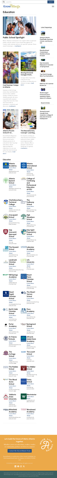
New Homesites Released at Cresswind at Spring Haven (46, 64)
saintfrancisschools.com (15, 344)
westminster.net (31, 400)
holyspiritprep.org (31, 240)
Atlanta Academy (13, 165)
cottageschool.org (13, 361)
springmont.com (31, 331)
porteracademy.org (13, 331)
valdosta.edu (12, 404)
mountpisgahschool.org (15, 304)
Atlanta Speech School (12, 181)
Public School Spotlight (13, 37)
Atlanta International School (32, 166)
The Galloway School (30, 202)
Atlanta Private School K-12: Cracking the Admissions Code (9, 134)
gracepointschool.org (14, 222)
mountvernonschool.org (33, 302)
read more (18, 46)
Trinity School (29, 381)
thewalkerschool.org (32, 374)
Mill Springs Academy (13, 276)
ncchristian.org (12, 319)
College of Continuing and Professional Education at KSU (31, 184)
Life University (30, 261)
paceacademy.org (31, 317)
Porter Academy (13, 325)
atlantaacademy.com (14, 171)
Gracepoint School (13, 216)
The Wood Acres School (13, 382)
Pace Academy (30, 310)
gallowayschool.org (31, 210)
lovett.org (29, 359)
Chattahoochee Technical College (15, 202)
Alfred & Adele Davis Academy (31, 339)
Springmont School (31, 325)
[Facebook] (18, 466)
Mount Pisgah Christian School (12, 295)
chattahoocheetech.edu (14, 210)
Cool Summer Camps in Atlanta (10, 86)
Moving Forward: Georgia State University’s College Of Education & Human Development (46, 115)
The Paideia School (13, 368)
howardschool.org (13, 255)
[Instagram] (21, 466)
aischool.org (30, 173)
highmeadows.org (31, 225)
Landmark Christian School (13, 262)
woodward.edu (30, 417)
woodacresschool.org (14, 389)
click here (28, 474)
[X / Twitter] (24, 466)
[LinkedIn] (15, 466)
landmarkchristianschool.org (16, 269)
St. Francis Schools (13, 338)
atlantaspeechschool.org (15, 188)
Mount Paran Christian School (30, 278)
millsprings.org (13, 282)
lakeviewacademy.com (32, 255)
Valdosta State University (13, 396)
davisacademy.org (31, 346)
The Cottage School (12, 354)
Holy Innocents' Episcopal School (13, 233)
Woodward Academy (31, 410)
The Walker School (31, 368)
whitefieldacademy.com (15, 417)
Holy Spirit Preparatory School (31, 232)
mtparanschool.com (31, 287)
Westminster (31, 394)
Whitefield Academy (13, 410)
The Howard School (13, 248)
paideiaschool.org (13, 374)
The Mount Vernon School (31, 294)
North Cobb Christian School (13, 311)
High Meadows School (31, 217)
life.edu (29, 267)
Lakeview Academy (30, 248)
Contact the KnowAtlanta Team (20, 451)
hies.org (11, 242)
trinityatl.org (30, 387)
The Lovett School (31, 353)
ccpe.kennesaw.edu (31, 195)
